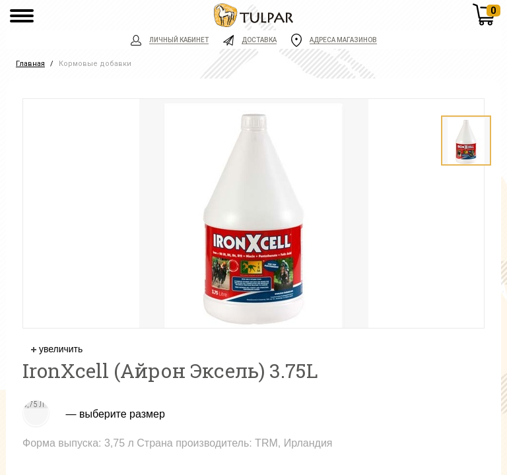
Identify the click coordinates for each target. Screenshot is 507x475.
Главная (30, 63)
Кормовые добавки (95, 63)
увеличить (57, 349)
